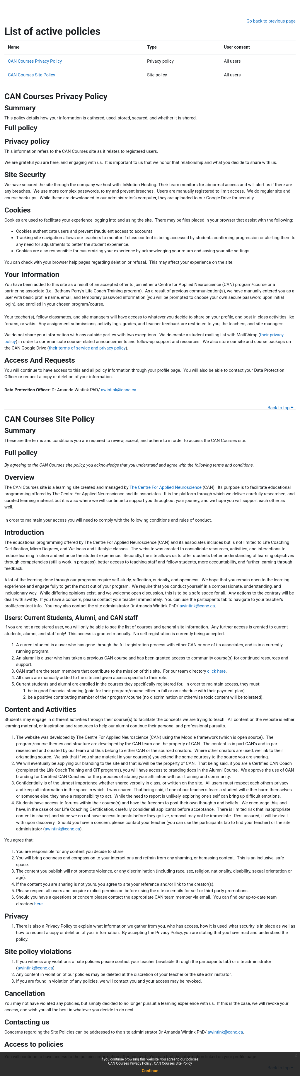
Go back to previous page (271, 21)
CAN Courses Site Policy (173, 1063)
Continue (150, 1070)
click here (216, 671)
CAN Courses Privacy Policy (130, 1063)
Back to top (280, 407)
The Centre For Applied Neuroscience (165, 487)
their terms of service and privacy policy (87, 348)
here (38, 904)
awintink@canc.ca (118, 390)
